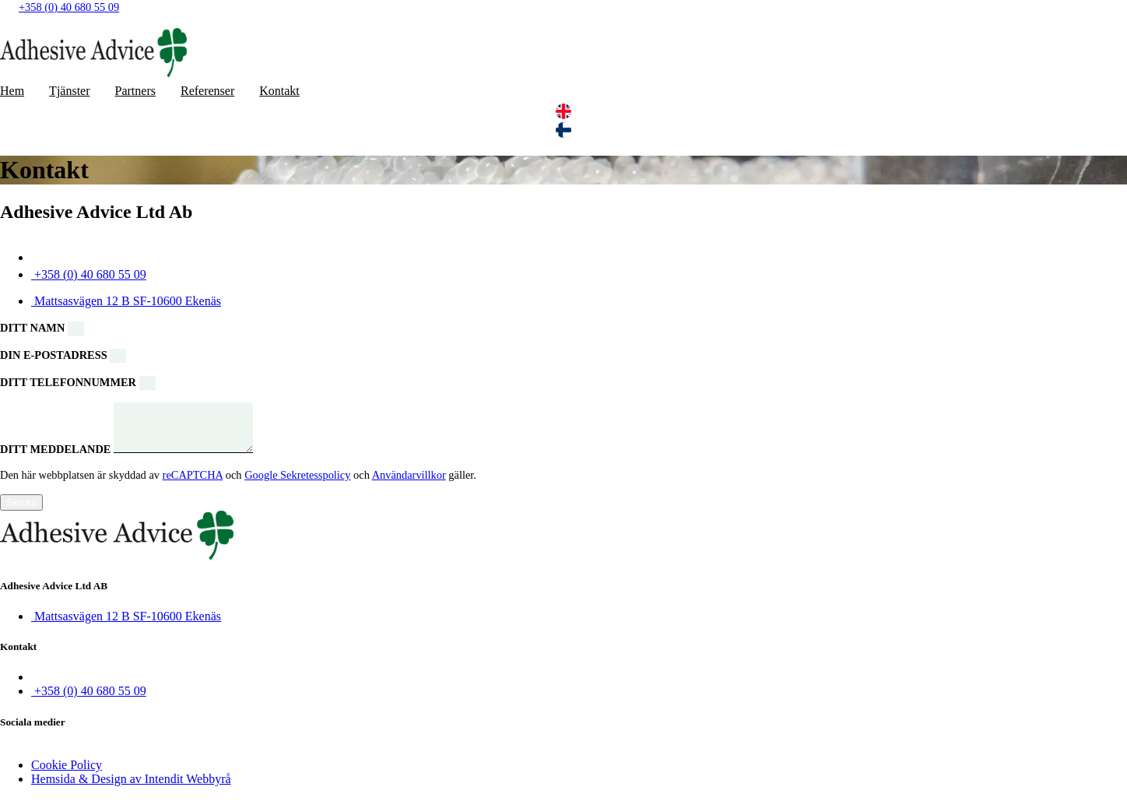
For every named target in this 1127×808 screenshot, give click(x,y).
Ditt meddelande (57, 458)
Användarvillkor (409, 484)
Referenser (207, 90)
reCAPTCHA (193, 484)
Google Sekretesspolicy (297, 484)
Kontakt (279, 90)
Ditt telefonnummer (69, 382)
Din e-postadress (55, 355)
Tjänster (69, 90)
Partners (135, 90)
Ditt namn (34, 327)
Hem (12, 90)
